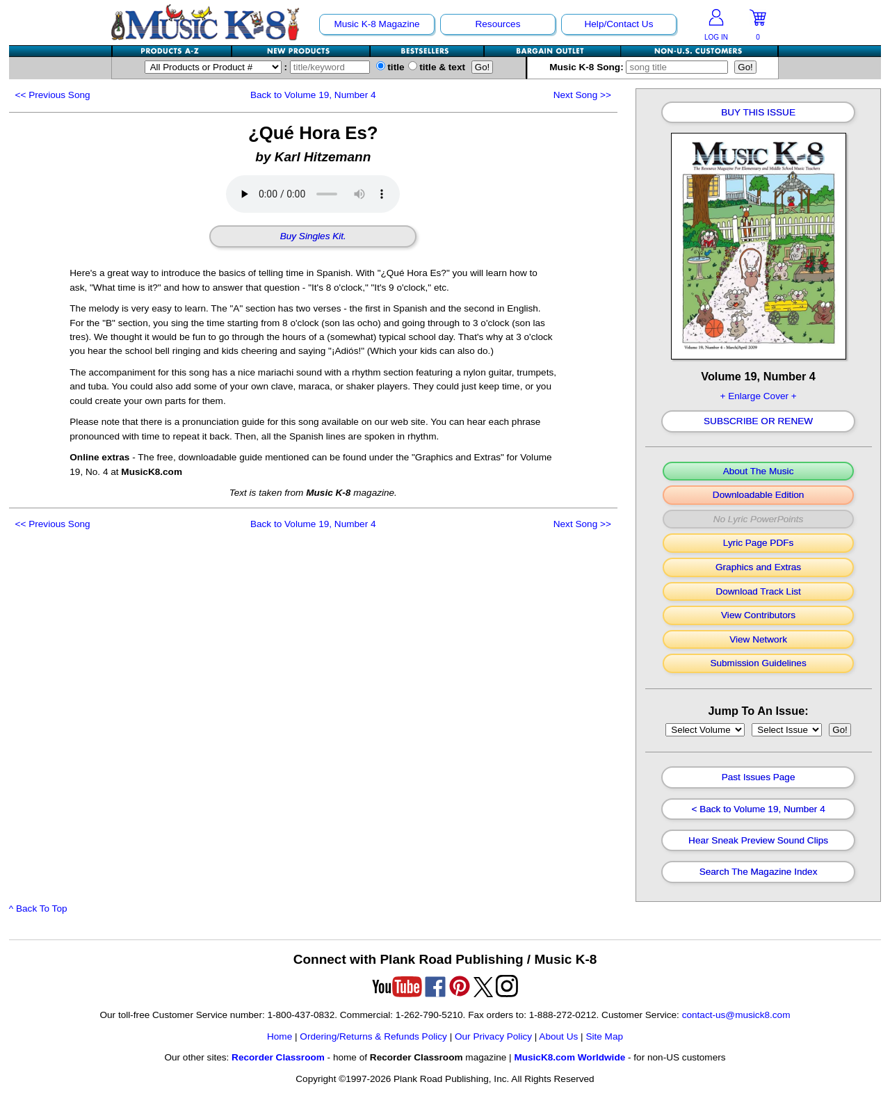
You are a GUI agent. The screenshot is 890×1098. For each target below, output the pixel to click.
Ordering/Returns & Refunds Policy (373, 1036)
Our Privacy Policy (493, 1036)
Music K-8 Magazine (376, 24)
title (390, 67)
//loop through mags (705, 729)
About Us (558, 1036)
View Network (758, 640)
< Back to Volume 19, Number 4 (758, 809)
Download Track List (757, 592)
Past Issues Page (758, 777)
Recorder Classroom (278, 1057)
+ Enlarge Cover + (758, 396)
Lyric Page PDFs (758, 543)
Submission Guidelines (758, 663)
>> (582, 95)
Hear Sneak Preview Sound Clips (758, 841)
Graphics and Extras (758, 567)
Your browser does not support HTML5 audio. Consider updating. (313, 194)
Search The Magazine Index (758, 872)
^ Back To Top (38, 908)
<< (52, 95)
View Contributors (758, 615)
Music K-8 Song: (641, 67)
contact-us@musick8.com (736, 1015)
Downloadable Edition (758, 495)
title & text (437, 67)
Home (279, 1036)
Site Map (604, 1036)
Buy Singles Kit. (313, 236)
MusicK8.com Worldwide (569, 1057)
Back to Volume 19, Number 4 (313, 95)
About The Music (758, 471)
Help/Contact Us (618, 24)
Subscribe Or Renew (758, 421)
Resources (497, 24)
